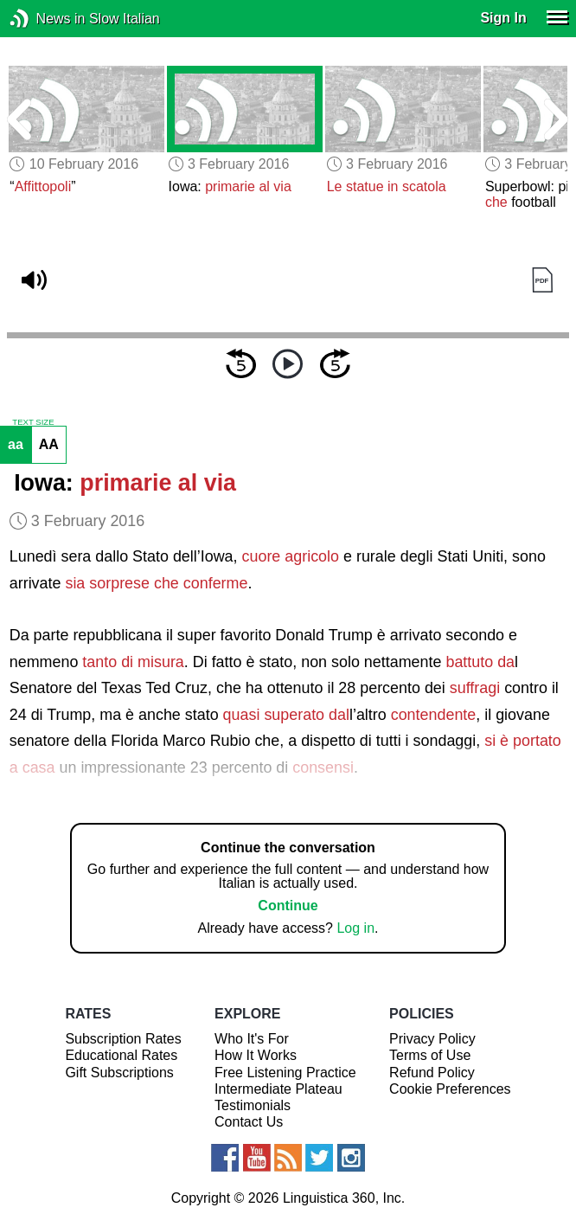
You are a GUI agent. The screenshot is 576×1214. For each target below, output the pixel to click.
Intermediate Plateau (278, 1089)
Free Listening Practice (285, 1072)
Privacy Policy (432, 1038)
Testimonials (252, 1105)
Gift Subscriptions (119, 1072)
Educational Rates (121, 1055)
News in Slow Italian (45, 18)
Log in (355, 928)
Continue (287, 905)
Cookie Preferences (450, 1089)
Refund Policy (432, 1072)
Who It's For (251, 1038)
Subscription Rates (123, 1038)
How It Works (255, 1055)
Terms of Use (429, 1055)
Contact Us (248, 1121)
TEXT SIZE (33, 422)
